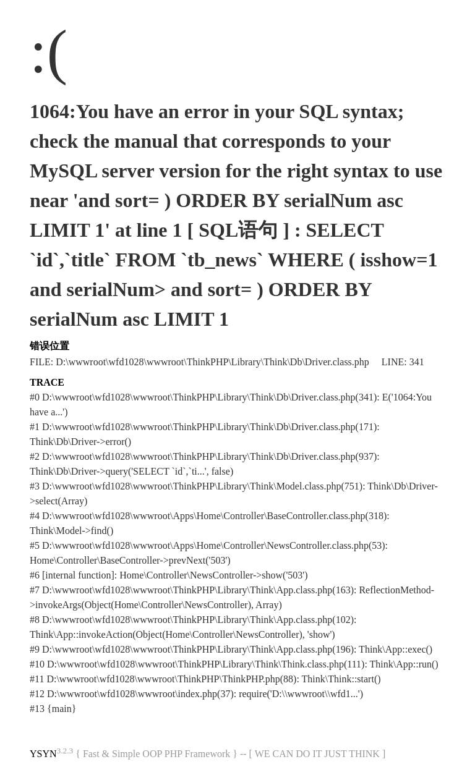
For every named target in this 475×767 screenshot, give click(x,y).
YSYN (43, 753)
